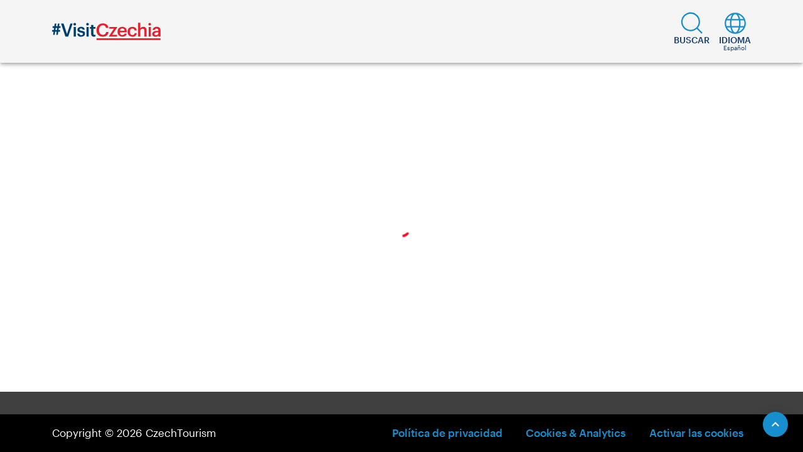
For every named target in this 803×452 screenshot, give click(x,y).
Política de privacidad (447, 432)
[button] (692, 31)
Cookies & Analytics (575, 432)
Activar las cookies (696, 432)
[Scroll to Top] (775, 424)
